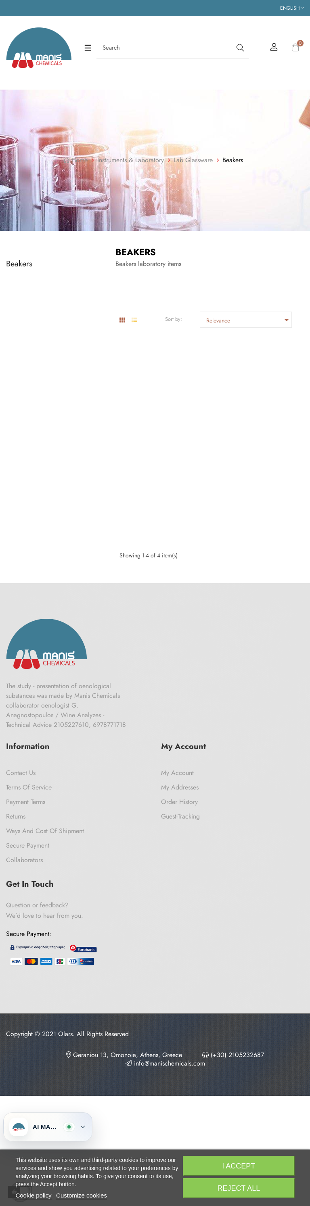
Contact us (21, 904)
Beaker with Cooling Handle (154, 605)
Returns (15, 947)
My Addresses (180, 918)
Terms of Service (29, 918)
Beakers (19, 264)
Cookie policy (33, 1195)
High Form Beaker (243, 442)
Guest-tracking (180, 947)
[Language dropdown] (292, 8)
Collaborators (24, 991)
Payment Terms (25, 933)
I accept (238, 1166)
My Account (177, 904)
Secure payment (27, 976)
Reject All (238, 1188)
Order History (179, 933)
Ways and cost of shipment (45, 962)
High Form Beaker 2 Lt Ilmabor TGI (249, 609)
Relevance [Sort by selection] (248, 320)
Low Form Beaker (138, 442)
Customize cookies (81, 1195)
